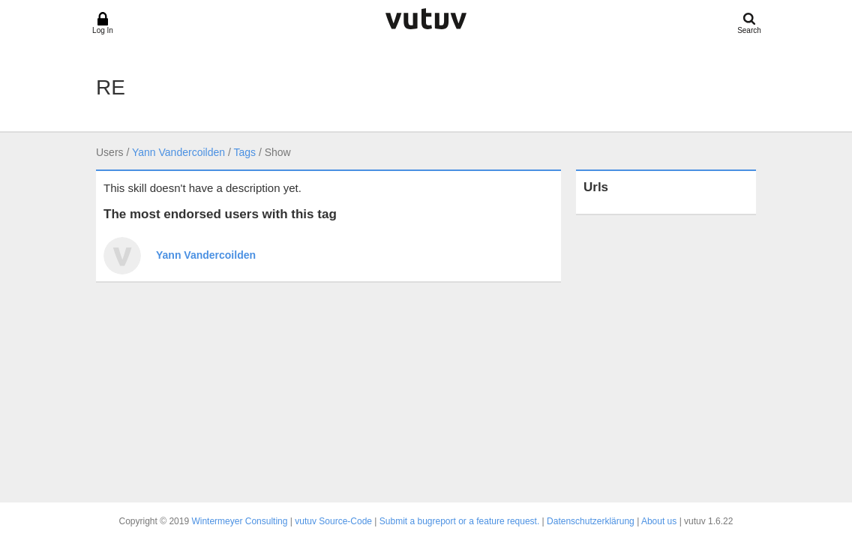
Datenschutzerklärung (590, 521)
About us (658, 521)
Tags (244, 152)
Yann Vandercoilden (178, 152)
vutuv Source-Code (333, 521)
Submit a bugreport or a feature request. (459, 521)
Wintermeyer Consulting (239, 521)
